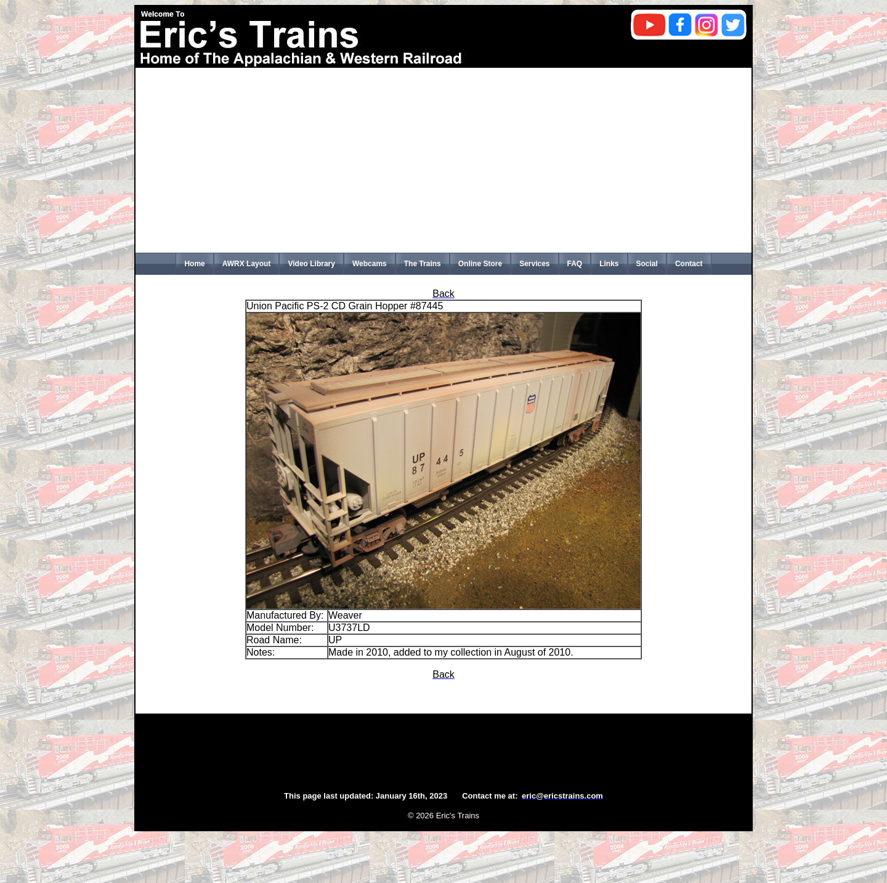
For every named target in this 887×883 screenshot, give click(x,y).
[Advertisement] (443, 160)
